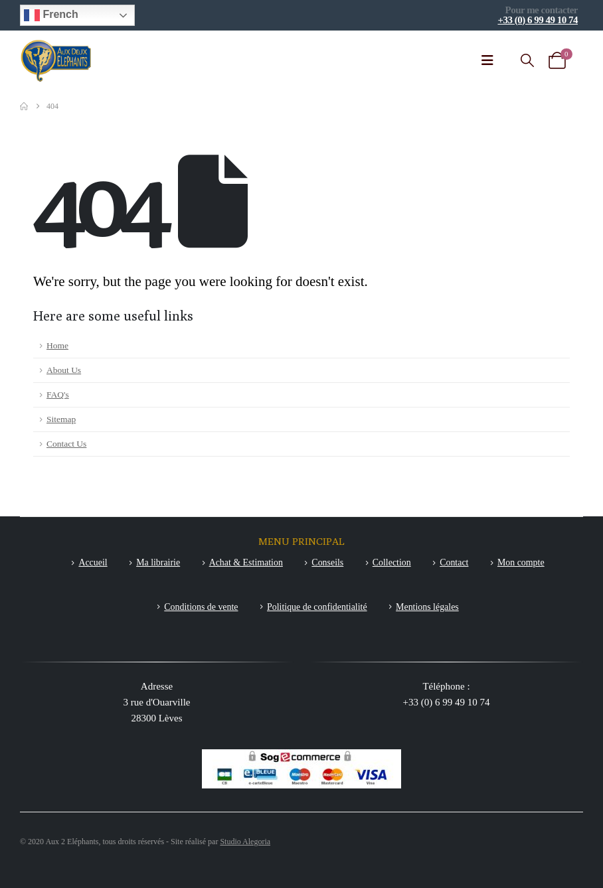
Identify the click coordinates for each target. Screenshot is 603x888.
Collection (392, 562)
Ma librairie (158, 562)
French (51, 15)
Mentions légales (427, 607)
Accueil (92, 562)
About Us (63, 370)
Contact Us (66, 444)
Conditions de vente (201, 607)
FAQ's (57, 395)
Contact (454, 562)
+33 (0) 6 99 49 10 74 (537, 20)
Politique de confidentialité (317, 607)
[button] (527, 61)
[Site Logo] (56, 61)
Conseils (327, 562)
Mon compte (521, 562)
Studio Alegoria (245, 841)
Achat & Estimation (246, 562)
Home (57, 345)
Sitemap (61, 419)
